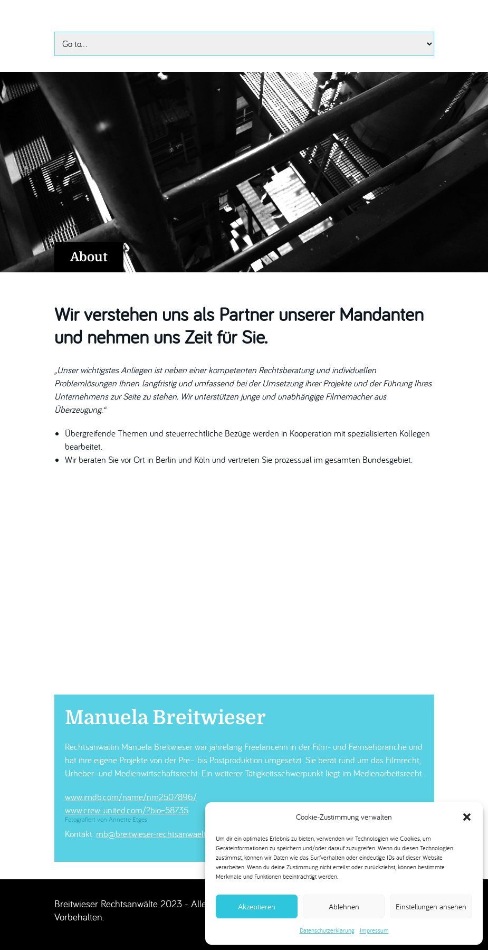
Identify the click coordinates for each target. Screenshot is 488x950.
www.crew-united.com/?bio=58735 (126, 810)
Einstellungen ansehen (431, 906)
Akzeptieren (256, 906)
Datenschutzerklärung (327, 930)
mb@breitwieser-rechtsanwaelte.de (158, 834)
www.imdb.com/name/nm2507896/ (131, 797)
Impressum (374, 930)
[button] (467, 817)
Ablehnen (344, 906)
